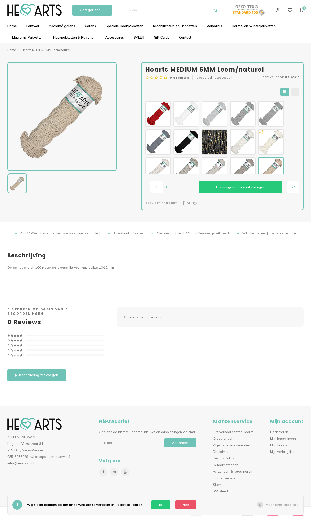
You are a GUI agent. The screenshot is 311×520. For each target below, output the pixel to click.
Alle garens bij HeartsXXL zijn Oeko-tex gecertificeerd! (190, 235)
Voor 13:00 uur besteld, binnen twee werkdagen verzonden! (57, 235)
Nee (185, 505)
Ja (160, 505)
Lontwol (32, 28)
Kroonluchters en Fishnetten (175, 28)
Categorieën (92, 11)
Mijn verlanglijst (282, 453)
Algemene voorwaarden (231, 447)
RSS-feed (220, 493)
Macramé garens (62, 28)
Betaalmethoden (225, 466)
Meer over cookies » (282, 505)
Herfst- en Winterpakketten (254, 28)
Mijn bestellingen (283, 440)
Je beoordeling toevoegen (214, 79)
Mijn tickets (278, 447)
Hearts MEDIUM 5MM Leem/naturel (46, 52)
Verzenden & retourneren (232, 473)
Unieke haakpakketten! (126, 235)
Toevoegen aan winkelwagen (241, 189)
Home (12, 28)
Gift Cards (161, 39)
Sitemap (219, 486)
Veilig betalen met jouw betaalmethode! (266, 235)
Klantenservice (224, 480)
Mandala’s (214, 28)
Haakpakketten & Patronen (74, 39)
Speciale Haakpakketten (124, 28)
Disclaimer (221, 453)
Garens (90, 28)
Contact (185, 39)
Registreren (279, 433)
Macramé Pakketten (27, 39)
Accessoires (114, 39)
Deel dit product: (161, 205)
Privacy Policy (223, 460)
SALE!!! (139, 39)
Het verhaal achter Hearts (233, 433)
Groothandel (222, 440)
